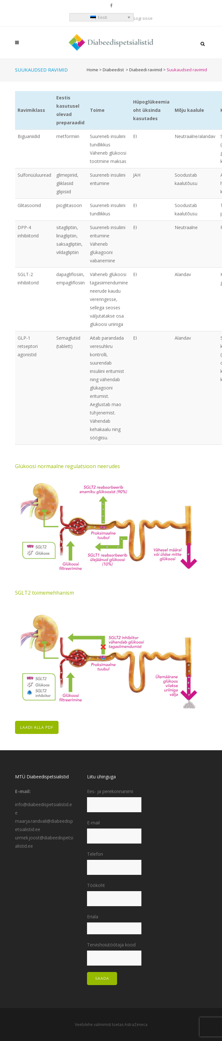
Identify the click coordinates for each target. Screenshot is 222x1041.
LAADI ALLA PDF (36, 727)
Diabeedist (113, 70)
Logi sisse (143, 18)
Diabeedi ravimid (145, 70)
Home (92, 70)
